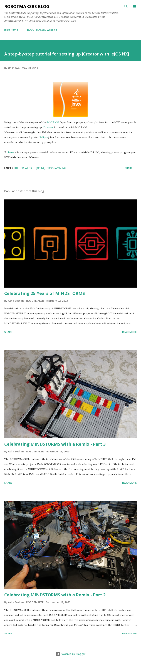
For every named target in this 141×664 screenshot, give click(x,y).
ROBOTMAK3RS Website (42, 29)
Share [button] (128, 168)
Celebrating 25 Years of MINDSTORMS (44, 293)
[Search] (126, 6)
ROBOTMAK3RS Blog (26, 6)
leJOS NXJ (53, 122)
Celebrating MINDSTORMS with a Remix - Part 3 (55, 444)
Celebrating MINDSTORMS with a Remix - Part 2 (55, 595)
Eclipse (43, 137)
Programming (56, 168)
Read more (129, 332)
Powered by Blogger (70, 654)
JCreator (48, 127)
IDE (16, 168)
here (11, 152)
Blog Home (11, 29)
